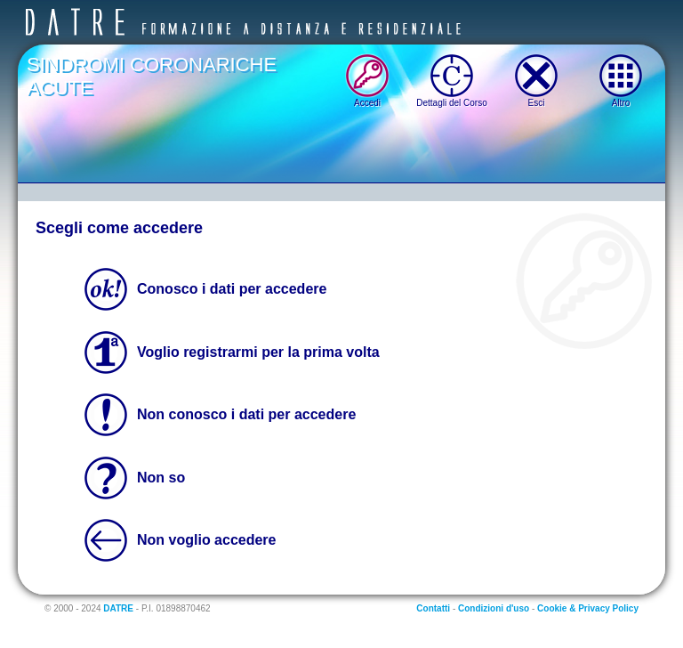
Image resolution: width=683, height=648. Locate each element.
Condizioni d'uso (493, 608)
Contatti (433, 608)
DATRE (118, 608)
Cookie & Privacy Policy (588, 608)
